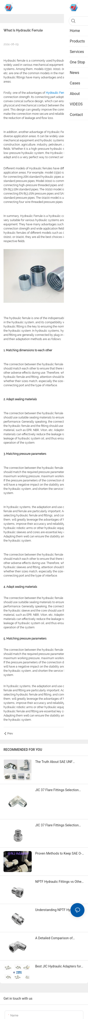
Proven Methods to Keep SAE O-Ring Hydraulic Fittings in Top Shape (58, 854)
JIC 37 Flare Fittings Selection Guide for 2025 (57, 825)
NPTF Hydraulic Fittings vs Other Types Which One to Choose (59, 882)
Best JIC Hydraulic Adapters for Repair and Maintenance (58, 966)
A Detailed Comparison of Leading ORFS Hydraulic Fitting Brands (57, 938)
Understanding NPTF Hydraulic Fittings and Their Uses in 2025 (57, 910)
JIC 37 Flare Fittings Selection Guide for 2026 (57, 790)
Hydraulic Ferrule (57, 92)
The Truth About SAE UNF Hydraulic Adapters (54, 762)
